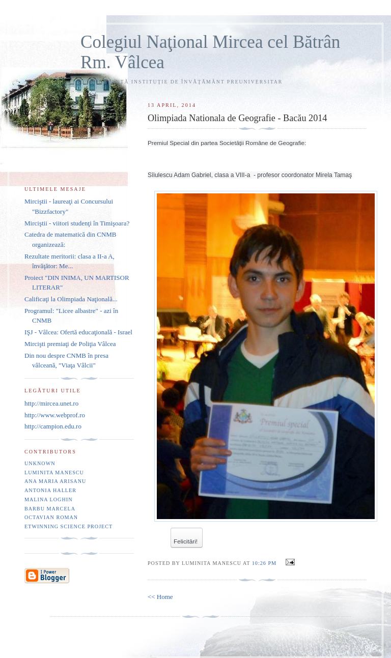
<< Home (160, 596)
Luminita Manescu (54, 472)
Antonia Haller (50, 490)
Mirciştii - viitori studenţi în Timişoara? (76, 223)
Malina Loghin (48, 499)
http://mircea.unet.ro (51, 403)
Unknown (39, 463)
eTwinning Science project (68, 526)
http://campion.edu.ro (52, 426)
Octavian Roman (51, 517)
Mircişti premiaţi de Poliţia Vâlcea (70, 344)
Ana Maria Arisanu (55, 481)
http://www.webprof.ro (54, 415)
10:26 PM (264, 563)
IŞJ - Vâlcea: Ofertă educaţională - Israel (78, 332)
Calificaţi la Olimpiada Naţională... (71, 299)
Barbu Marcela (49, 508)
